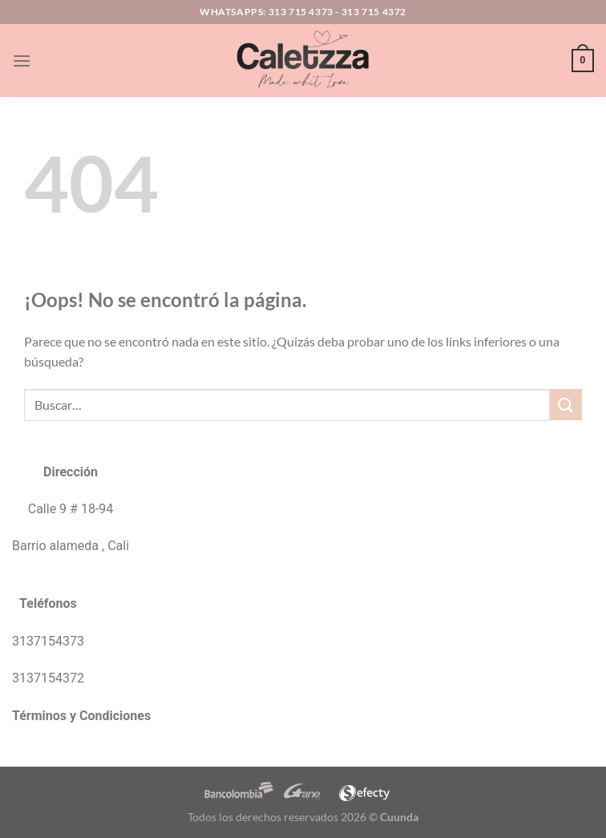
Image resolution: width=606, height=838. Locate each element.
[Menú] (21, 60)
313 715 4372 (373, 12)
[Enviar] (566, 404)
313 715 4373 (301, 12)
